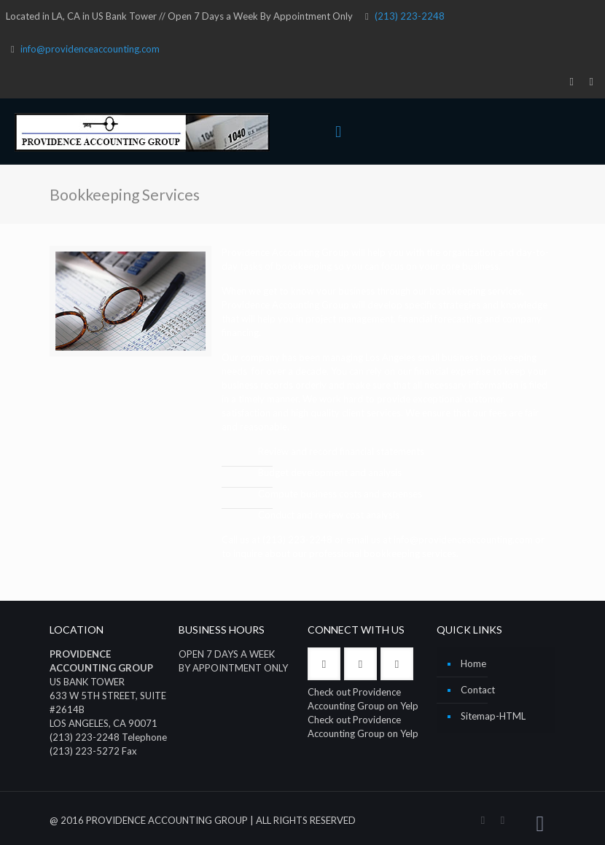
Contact (478, 690)
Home (473, 663)
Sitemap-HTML (493, 716)
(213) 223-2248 (410, 16)
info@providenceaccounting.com (90, 49)
